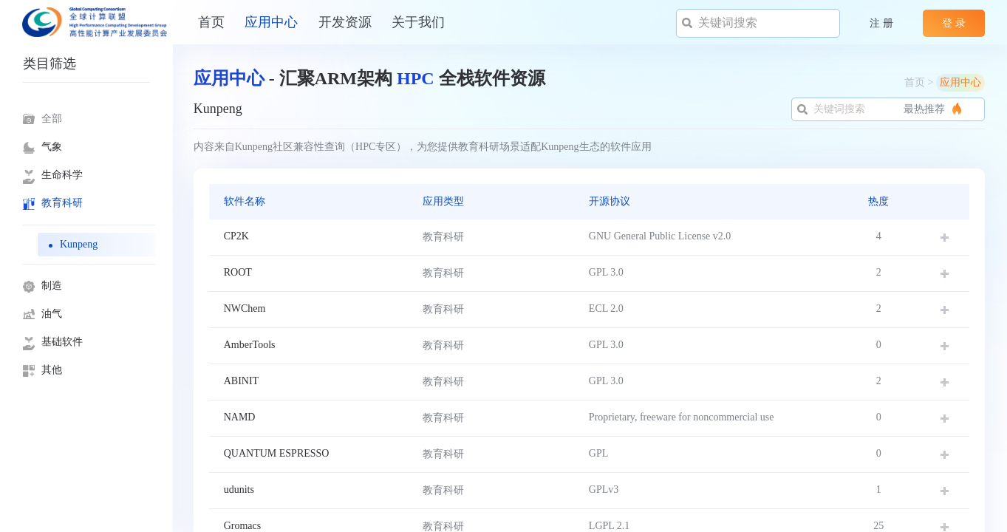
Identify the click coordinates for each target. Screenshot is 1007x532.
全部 (51, 118)
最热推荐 (749, 109)
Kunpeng (79, 244)
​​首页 (211, 22)
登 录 (954, 23)
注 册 (881, 23)
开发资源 (345, 22)
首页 (914, 82)
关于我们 (418, 22)
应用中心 (271, 22)
